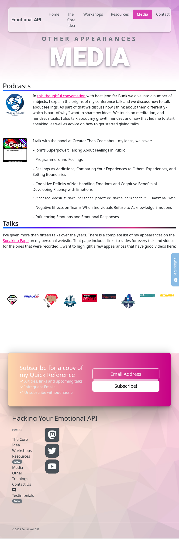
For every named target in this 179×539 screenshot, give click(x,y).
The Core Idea (71, 20)
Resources (120, 14)
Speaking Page (16, 240)
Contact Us (21, 484)
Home (54, 14)
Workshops (93, 14)
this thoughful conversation (61, 95)
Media (142, 14)
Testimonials (23, 495)
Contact (163, 14)
